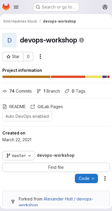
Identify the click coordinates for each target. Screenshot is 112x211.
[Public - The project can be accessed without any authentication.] (81, 40)
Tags (75, 91)
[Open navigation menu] (16, 7)
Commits (17, 91)
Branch (48, 91)
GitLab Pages (46, 106)
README (14, 106)
